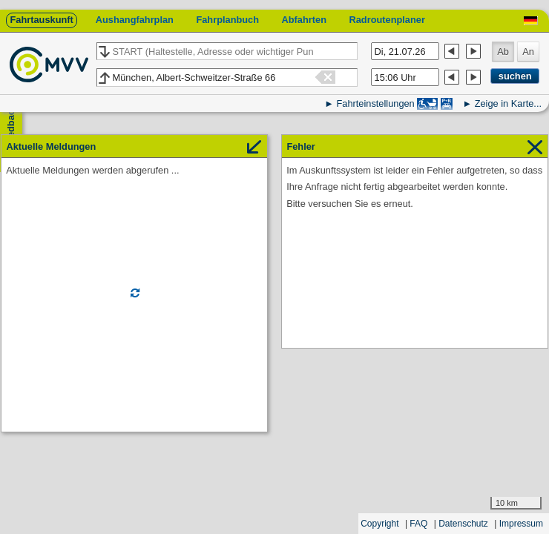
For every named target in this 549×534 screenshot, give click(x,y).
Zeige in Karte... (508, 103)
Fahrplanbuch (227, 19)
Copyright (379, 523)
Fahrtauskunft (41, 19)
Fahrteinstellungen (375, 103)
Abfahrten (304, 19)
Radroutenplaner (386, 19)
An (528, 51)
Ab (503, 51)
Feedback (10, 126)
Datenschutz (463, 523)
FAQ (418, 523)
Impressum (521, 523)
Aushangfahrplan (135, 19)
